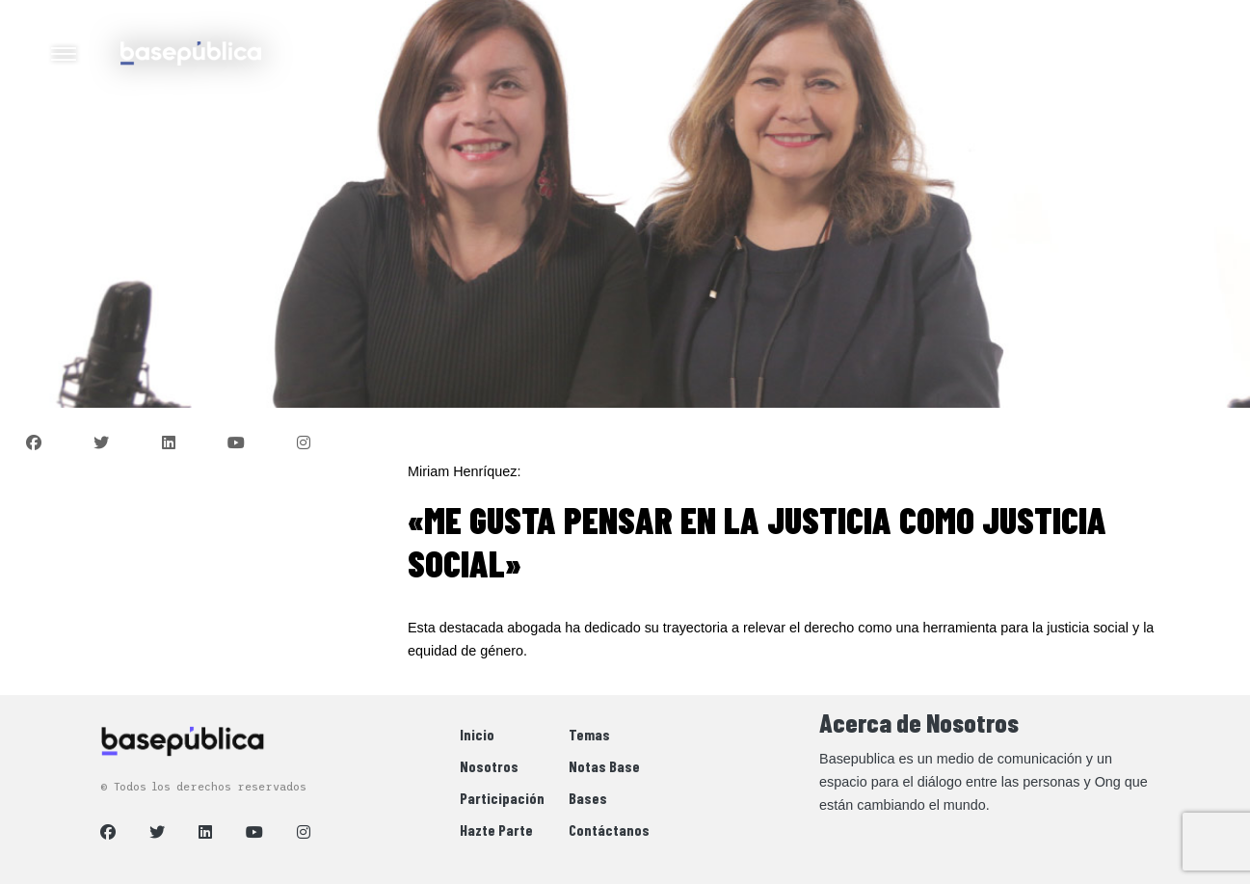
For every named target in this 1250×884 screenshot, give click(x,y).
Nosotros (489, 766)
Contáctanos (609, 829)
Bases (588, 798)
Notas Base (604, 766)
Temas (589, 734)
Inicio (477, 734)
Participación (502, 798)
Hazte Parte (496, 829)
